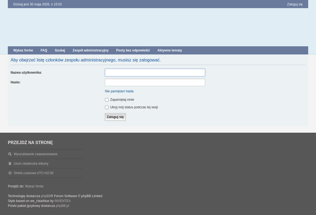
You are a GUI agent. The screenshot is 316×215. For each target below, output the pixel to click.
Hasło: (16, 82)
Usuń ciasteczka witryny (31, 163)
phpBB (46, 196)
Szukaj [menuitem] (60, 50)
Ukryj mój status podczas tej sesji (131, 107)
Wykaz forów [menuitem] (23, 50)
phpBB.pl (62, 206)
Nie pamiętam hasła (119, 91)
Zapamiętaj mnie (119, 100)
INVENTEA (63, 201)
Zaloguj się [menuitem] (295, 4)
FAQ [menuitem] (43, 50)
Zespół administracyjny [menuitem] (90, 50)
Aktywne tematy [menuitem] (169, 50)
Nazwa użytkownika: (26, 72)
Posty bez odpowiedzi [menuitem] (133, 50)
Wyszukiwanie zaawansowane (35, 154)
